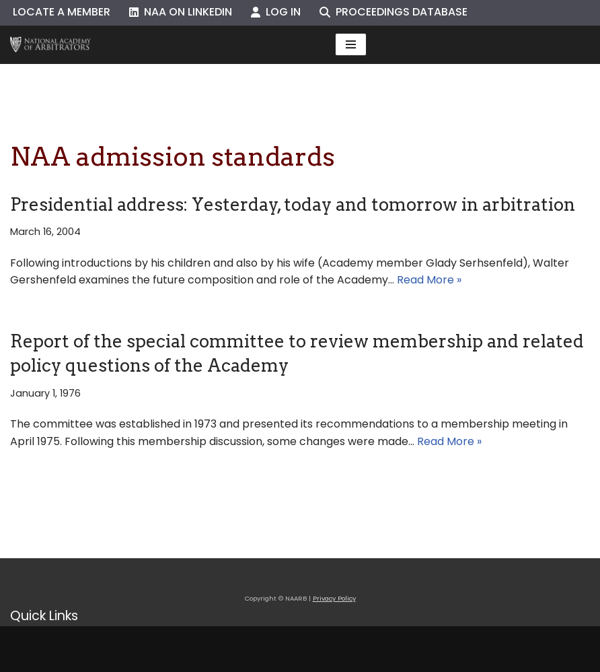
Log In (276, 12)
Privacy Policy (334, 598)
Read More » (429, 280)
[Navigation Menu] (351, 44)
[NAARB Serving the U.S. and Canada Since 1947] (50, 45)
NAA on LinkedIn (180, 12)
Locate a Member (61, 12)
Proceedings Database (393, 12)
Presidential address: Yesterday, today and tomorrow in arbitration (292, 204)
